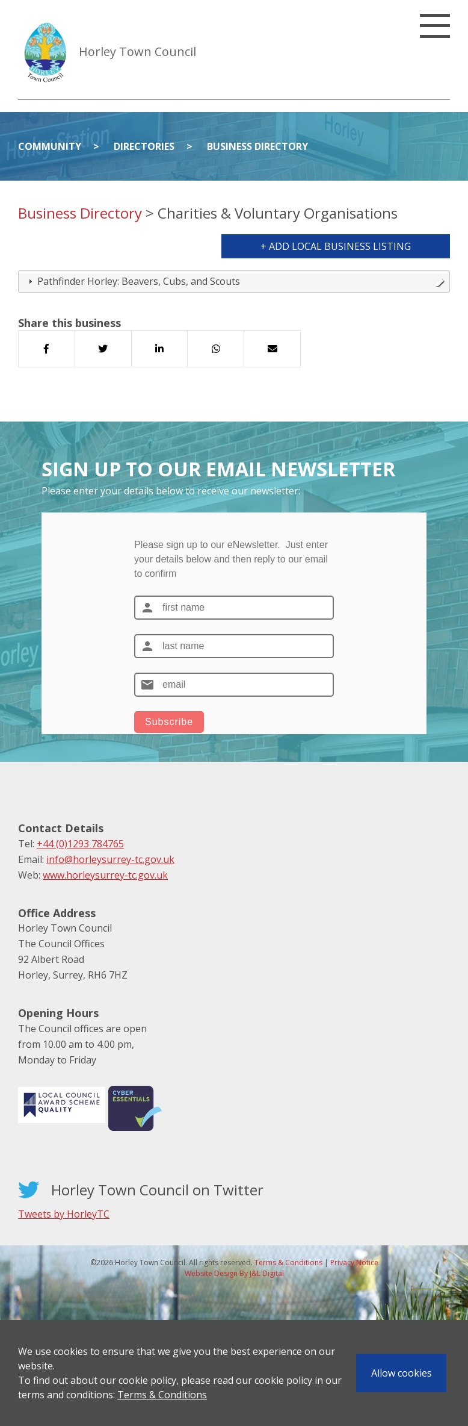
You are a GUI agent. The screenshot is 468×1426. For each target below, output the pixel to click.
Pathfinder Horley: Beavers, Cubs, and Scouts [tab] (235, 281)
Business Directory (257, 146)
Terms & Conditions (162, 1394)
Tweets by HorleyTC (63, 1214)
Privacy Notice (354, 1262)
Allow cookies (401, 1373)
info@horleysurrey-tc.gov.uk (110, 859)
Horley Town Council (137, 51)
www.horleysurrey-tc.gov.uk (105, 875)
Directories (144, 146)
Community (49, 146)
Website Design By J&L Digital (234, 1273)
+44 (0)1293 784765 (80, 843)
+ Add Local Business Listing (335, 246)
